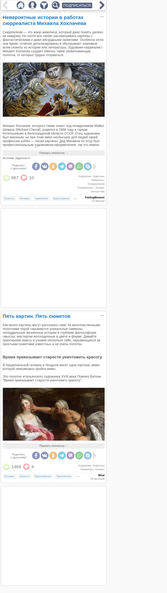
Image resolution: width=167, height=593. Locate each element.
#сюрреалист (85, 187)
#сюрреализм (96, 183)
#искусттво (97, 191)
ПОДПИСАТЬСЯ (77, 5)
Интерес (24, 198)
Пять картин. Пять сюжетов (36, 316)
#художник (84, 176)
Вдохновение (61, 198)
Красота (9, 198)
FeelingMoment (94, 197)
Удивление (41, 198)
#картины (98, 176)
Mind (101, 475)
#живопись (97, 180)
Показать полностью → (53, 153)
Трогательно (63, 476)
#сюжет (99, 187)
